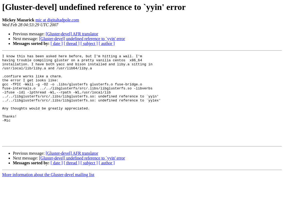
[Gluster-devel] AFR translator (72, 34)
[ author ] (107, 43)
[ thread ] (71, 43)
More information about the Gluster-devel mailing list (48, 192)
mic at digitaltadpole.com (57, 20)
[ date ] (57, 43)
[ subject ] (89, 43)
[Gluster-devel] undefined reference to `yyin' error (82, 38)
